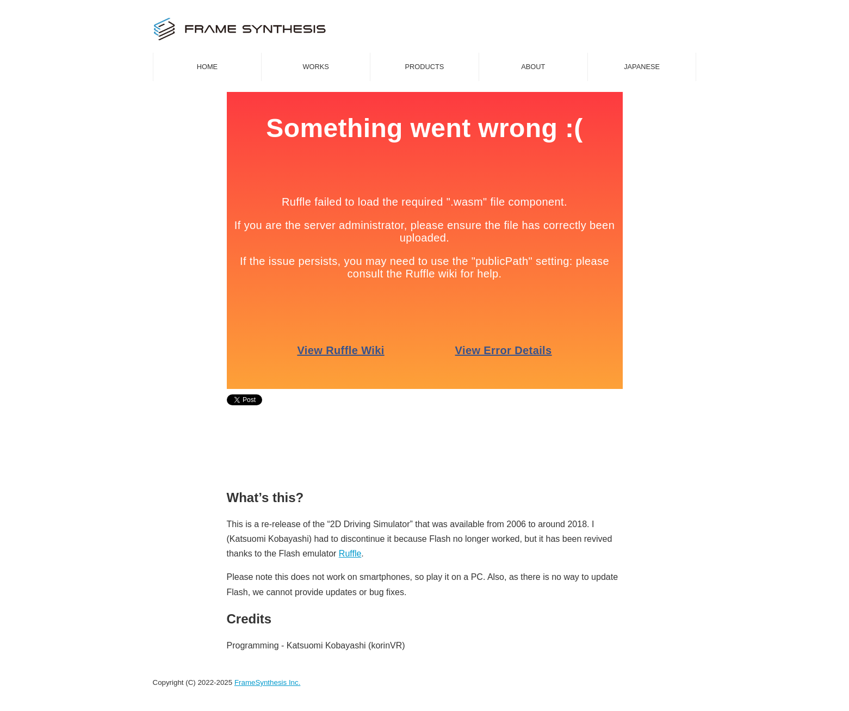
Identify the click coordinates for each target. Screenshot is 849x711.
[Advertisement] (425, 448)
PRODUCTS (424, 67)
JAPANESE (642, 67)
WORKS (316, 67)
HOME (207, 67)
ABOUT (533, 67)
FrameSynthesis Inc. (267, 682)
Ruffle (350, 553)
